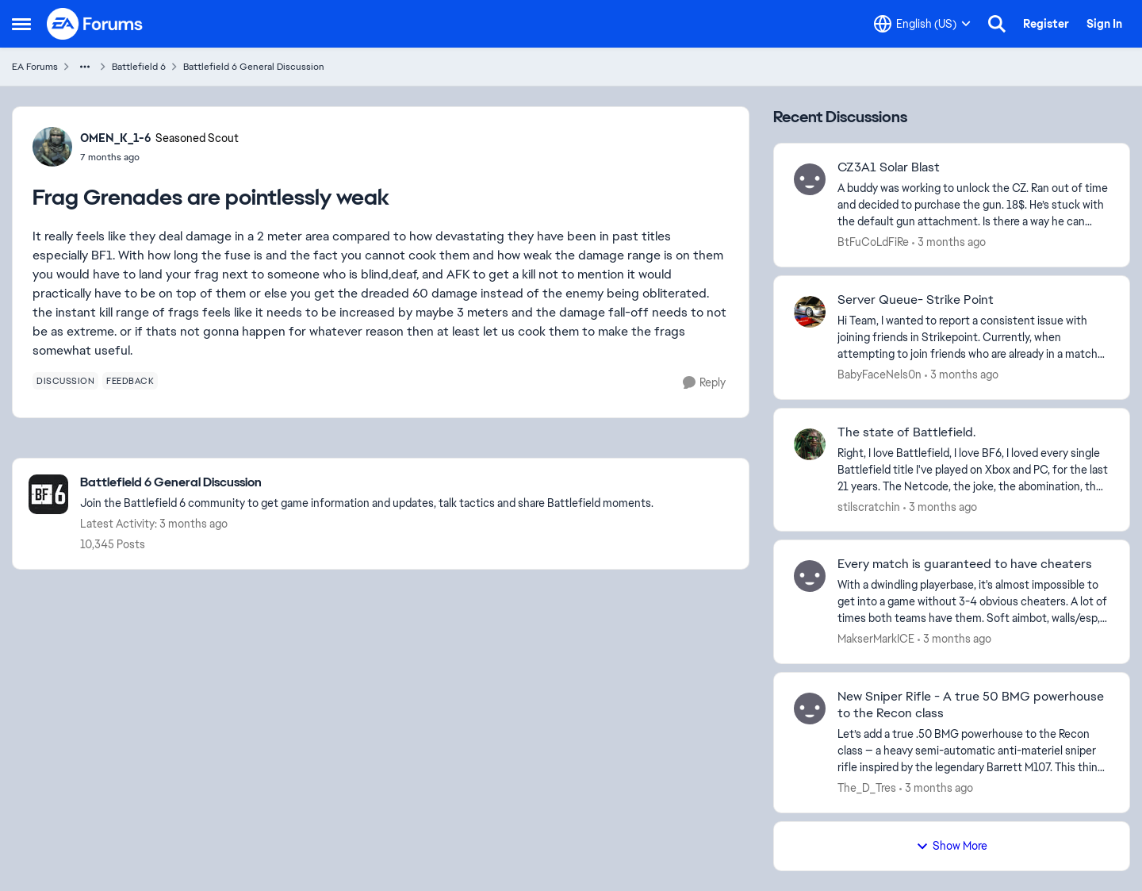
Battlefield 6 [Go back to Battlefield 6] (139, 66)
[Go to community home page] (95, 24)
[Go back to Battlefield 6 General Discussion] (366, 482)
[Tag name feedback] (130, 381)
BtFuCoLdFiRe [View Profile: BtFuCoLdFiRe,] (873, 242)
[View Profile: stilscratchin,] (810, 444)
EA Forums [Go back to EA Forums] (35, 66)
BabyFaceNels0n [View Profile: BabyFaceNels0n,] (879, 374)
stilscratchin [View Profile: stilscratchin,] (868, 506)
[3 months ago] (949, 242)
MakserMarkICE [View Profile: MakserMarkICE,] (875, 639)
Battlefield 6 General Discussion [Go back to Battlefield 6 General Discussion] (253, 66)
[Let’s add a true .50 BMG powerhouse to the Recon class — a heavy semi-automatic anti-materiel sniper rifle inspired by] (973, 751)
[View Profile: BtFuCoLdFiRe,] (810, 179)
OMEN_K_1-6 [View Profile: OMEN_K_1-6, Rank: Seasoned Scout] (115, 138)
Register (1046, 24)
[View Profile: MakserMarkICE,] (810, 576)
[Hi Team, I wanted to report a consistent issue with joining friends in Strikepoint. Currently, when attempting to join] (973, 338)
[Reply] (704, 383)
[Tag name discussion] (65, 381)
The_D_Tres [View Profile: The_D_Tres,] (866, 788)
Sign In (1104, 24)
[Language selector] (922, 24)
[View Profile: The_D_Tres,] (810, 708)
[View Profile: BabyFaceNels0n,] (810, 312)
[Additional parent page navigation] (84, 67)
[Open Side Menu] (21, 24)
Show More (951, 846)
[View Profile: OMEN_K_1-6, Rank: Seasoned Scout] (52, 147)
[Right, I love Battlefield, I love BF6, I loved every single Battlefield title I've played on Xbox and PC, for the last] (973, 469)
